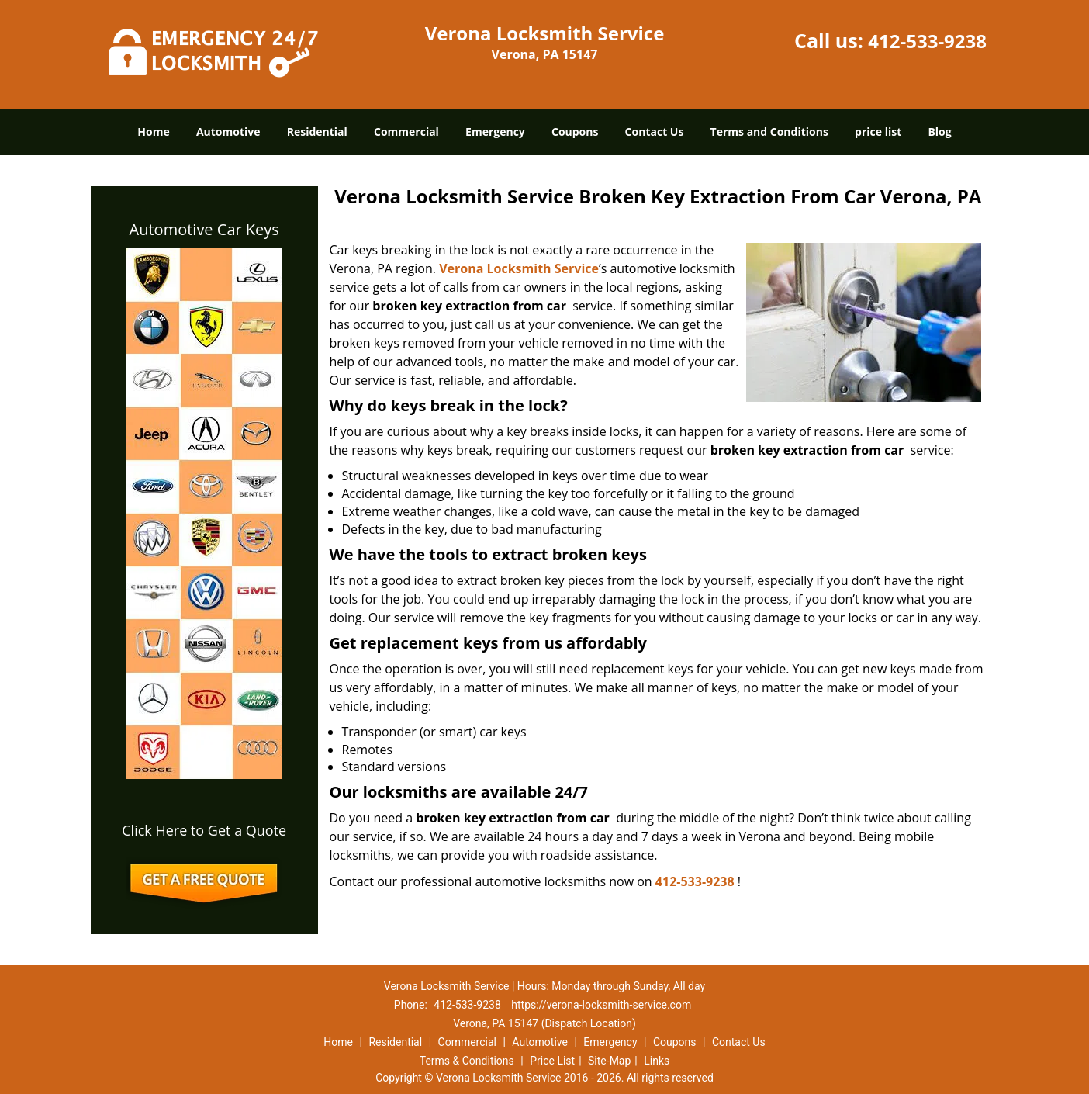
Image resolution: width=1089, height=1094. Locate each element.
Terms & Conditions (467, 1060)
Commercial (406, 131)
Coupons (574, 131)
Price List (552, 1060)
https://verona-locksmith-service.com (601, 1005)
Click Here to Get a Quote (204, 830)
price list (878, 131)
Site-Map (609, 1060)
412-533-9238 (927, 41)
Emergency (495, 131)
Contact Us (654, 131)
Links (656, 1060)
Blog (939, 131)
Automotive (228, 131)
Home (153, 131)
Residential (317, 131)
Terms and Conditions (769, 131)
